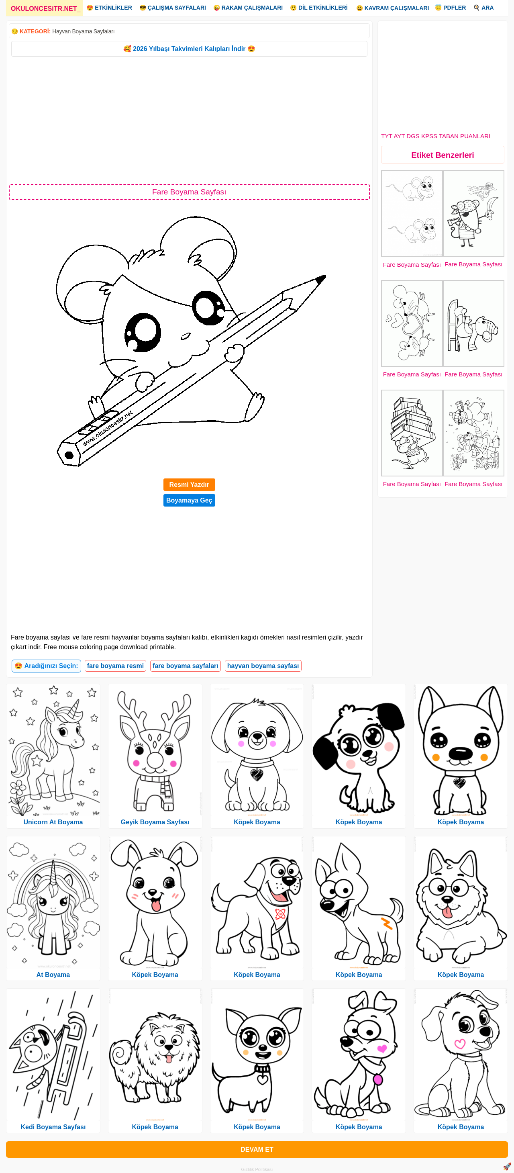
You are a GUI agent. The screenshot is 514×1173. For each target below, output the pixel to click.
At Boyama (53, 974)
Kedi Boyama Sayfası (53, 1127)
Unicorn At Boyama (53, 822)
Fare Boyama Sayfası (412, 264)
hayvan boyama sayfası (263, 665)
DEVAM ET (257, 1149)
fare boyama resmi (115, 665)
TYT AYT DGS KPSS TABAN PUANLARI (435, 136)
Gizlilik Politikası (257, 1169)
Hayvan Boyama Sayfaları (83, 31)
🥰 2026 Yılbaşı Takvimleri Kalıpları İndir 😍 (189, 48)
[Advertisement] (189, 119)
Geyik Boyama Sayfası (155, 822)
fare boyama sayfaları (185, 665)
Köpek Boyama (155, 974)
